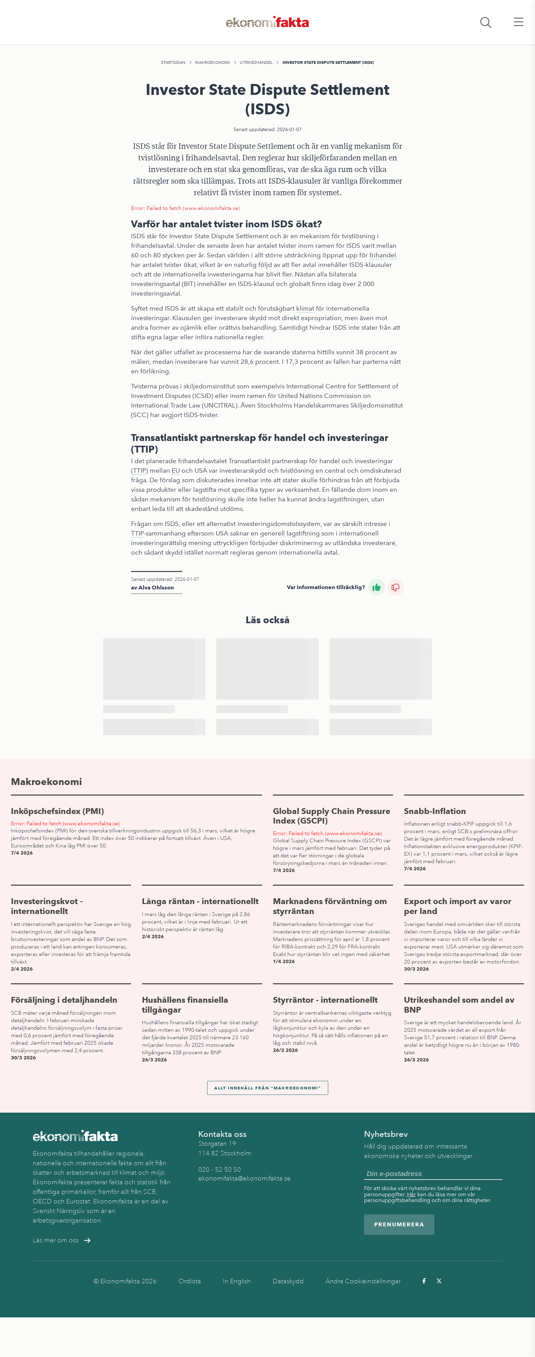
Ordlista (189, 1281)
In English (237, 1281)
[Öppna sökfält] (485, 22)
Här (411, 1194)
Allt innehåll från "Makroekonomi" (267, 1087)
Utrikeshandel (256, 62)
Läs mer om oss (61, 1240)
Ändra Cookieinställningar (363, 1281)
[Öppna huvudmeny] (518, 22)
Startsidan (173, 62)
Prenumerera (399, 1224)
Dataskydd (288, 1281)
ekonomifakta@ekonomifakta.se (244, 1178)
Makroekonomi (212, 62)
